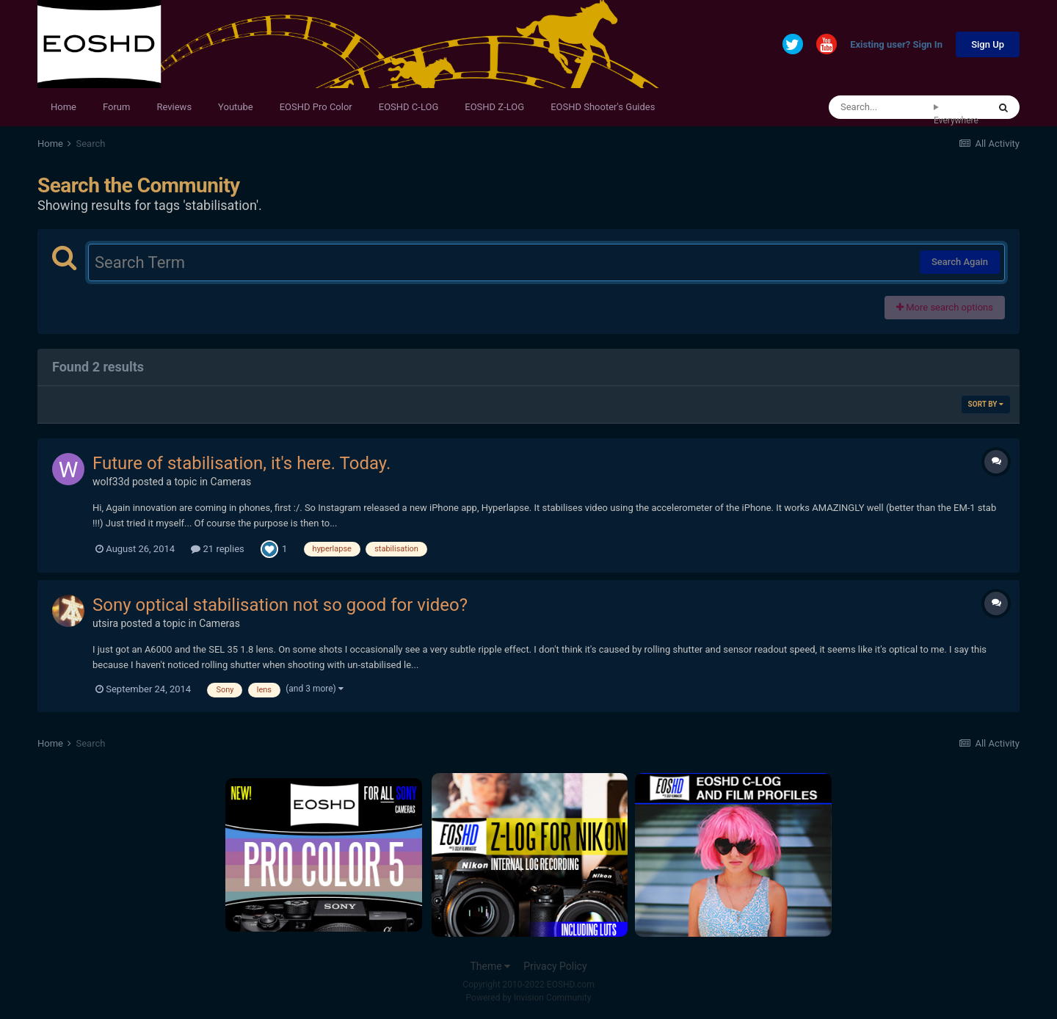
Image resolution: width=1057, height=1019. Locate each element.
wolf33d (110, 481)
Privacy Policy (554, 966)
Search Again (959, 261)
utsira (105, 623)
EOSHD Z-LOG (494, 106)
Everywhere (956, 120)
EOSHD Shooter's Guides (603, 106)
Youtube (235, 106)
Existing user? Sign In (896, 45)
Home (63, 106)
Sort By (985, 404)
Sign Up (987, 44)
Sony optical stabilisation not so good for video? (280, 605)
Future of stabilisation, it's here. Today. (241, 463)
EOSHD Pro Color (316, 106)
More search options (944, 307)
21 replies (217, 548)
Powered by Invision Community (529, 998)
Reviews (174, 106)
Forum (116, 106)
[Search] (881, 107)
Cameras (231, 481)
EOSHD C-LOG (409, 106)
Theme (490, 966)
